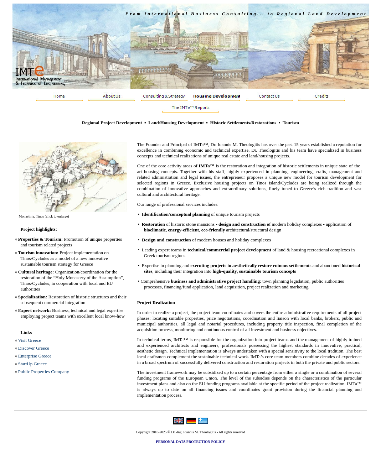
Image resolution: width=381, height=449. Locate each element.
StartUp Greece (32, 363)
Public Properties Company (43, 371)
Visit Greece (29, 340)
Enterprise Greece (34, 356)
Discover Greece (33, 348)
